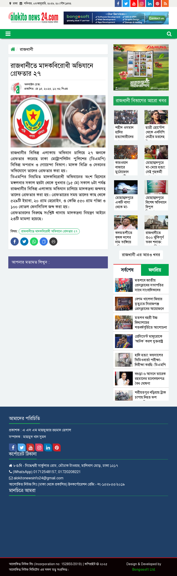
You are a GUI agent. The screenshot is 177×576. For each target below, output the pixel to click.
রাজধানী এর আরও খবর (141, 254)
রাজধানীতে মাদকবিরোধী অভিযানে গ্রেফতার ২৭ (49, 231)
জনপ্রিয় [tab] (155, 270)
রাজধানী (26, 49)
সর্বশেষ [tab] (127, 270)
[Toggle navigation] (8, 34)
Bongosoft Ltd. (144, 570)
